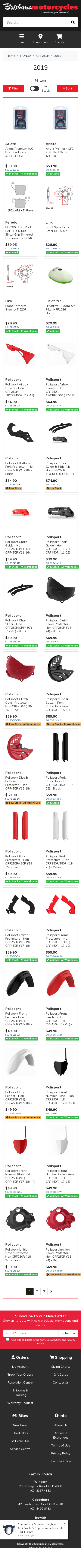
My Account (20, 1367)
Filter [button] (13, 88)
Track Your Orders (20, 1374)
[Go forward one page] (51, 1291)
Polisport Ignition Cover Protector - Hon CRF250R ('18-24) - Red (59, 1255)
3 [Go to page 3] (44, 1291)
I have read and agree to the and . (40, 1341)
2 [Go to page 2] (37, 1291)
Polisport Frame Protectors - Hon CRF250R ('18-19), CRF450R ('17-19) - (59, 940)
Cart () (59, 38)
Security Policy (61, 1461)
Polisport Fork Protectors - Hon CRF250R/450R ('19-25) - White (60, 861)
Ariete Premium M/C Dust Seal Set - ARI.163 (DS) (19, 152)
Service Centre (20, 1449)
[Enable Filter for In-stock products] (40, 88)
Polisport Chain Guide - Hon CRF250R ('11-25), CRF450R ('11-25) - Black (59, 549)
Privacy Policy (60, 1453)
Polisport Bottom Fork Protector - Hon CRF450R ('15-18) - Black (19, 468)
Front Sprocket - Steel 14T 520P (16, 307)
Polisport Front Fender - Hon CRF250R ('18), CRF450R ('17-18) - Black (18, 1021)
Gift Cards (61, 1374)
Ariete (10, 144)
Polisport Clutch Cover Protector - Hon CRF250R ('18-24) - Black (59, 625)
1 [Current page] (30, 1291)
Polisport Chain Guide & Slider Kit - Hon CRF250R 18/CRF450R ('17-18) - (60, 470)
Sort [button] (67, 88)
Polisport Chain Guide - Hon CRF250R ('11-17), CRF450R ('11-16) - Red (18, 549)
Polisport (13, 379)
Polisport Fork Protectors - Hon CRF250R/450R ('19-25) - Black (60, 783)
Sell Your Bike (20, 1441)
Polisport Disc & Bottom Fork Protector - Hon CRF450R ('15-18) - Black (59, 706)
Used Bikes (20, 1433)
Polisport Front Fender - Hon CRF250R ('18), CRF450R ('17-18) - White (18, 1099)
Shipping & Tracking (20, 1392)
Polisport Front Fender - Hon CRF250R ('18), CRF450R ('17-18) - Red (59, 1021)
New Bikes (20, 1425)
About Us (60, 1425)
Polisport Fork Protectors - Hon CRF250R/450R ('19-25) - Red (19, 861)
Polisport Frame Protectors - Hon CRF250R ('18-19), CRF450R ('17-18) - (18, 940)
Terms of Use (60, 1445)
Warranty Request (20, 1403)
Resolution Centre (20, 1382)
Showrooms (40, 38)
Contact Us (61, 1382)
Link (49, 222)
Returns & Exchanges (60, 1435)
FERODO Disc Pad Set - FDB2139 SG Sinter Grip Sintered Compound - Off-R (19, 232)
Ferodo (11, 222)
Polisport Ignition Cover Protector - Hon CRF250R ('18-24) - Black (18, 1255)
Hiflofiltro (54, 301)
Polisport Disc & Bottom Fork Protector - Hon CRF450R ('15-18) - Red (18, 785)
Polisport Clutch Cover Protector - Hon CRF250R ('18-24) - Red (18, 704)
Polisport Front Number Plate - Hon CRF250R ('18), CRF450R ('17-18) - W (60, 1178)
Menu (21, 38)
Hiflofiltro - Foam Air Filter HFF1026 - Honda (60, 309)
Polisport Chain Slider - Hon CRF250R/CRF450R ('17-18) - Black (18, 625)
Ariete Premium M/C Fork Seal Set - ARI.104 (60, 152)
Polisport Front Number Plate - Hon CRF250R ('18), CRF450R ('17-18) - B (60, 1097)
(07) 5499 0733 (40, 1509)
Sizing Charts (60, 1367)
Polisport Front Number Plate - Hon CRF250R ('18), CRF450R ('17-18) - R (20, 1176)
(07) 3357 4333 (40, 1491)
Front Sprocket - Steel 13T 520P (57, 229)
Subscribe (68, 1333)
